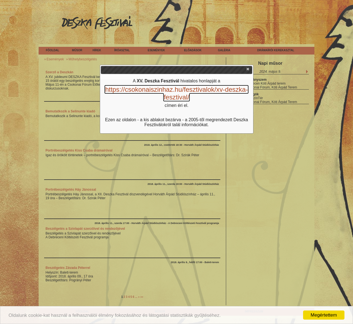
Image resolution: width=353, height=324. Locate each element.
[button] (248, 70)
